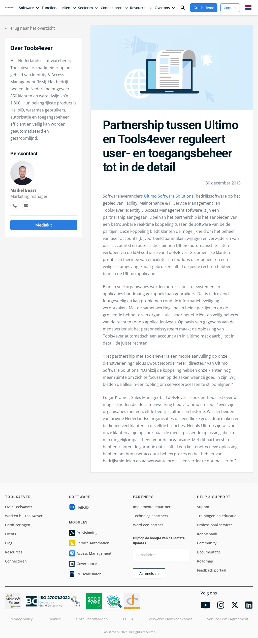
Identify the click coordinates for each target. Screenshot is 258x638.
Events (10, 534)
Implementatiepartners (152, 506)
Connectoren (16, 561)
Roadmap (205, 561)
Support (204, 506)
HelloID (79, 507)
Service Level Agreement (227, 619)
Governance (83, 564)
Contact (230, 7)
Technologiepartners (150, 515)
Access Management (90, 553)
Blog (8, 543)
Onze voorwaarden (92, 619)
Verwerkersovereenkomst (170, 619)
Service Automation (89, 543)
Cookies (54, 619)
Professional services (215, 524)
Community (206, 543)
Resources (13, 552)
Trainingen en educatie (216, 515)
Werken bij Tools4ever (24, 515)
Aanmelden (149, 573)
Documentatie (209, 552)
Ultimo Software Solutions (169, 196)
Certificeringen (17, 524)
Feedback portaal (211, 570)
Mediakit (43, 225)
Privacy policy (21, 619)
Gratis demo (204, 7)
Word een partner (148, 524)
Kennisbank (207, 534)
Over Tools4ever (18, 506)
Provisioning (83, 533)
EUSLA (128, 619)
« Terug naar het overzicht (30, 28)
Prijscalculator (85, 574)
